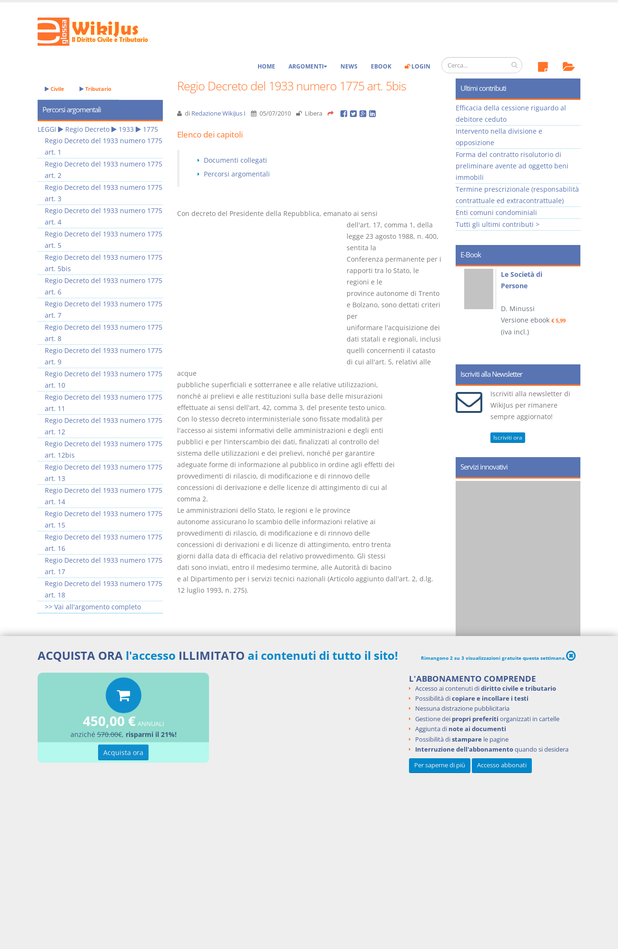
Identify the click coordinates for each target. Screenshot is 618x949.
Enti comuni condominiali (496, 212)
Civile (54, 88)
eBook (381, 66)
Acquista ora (123, 753)
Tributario (95, 88)
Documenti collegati (235, 160)
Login (417, 66)
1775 (150, 129)
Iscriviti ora (507, 437)
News (349, 66)
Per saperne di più (439, 765)
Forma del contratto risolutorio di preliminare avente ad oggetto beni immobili (512, 166)
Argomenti (308, 66)
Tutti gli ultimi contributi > (497, 224)
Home (266, 66)
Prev (466, 312)
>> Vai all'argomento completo (93, 606)
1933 (126, 129)
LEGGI (47, 129)
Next (569, 312)
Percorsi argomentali (237, 173)
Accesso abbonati (502, 765)
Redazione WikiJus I (218, 113)
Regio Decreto (87, 129)
